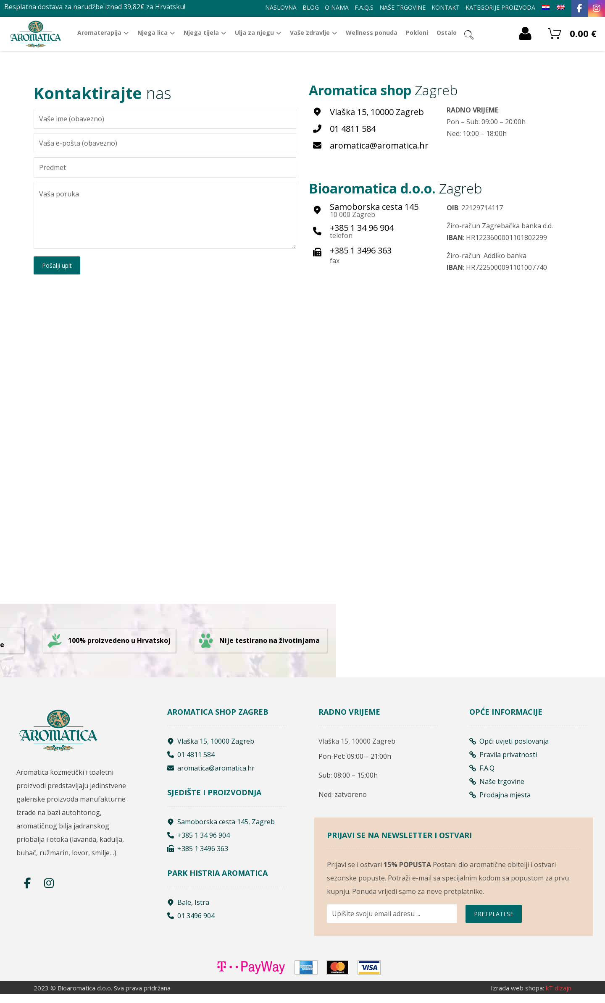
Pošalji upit (57, 266)
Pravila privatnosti (503, 762)
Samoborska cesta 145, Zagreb (221, 829)
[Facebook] (579, 8)
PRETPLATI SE (493, 926)
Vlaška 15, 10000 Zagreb (210, 749)
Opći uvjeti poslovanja (509, 749)
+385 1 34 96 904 (198, 843)
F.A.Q (482, 776)
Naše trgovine (496, 789)
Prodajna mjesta (500, 802)
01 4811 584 (191, 762)
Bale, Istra (188, 910)
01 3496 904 (191, 923)
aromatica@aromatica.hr (211, 776)
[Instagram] (596, 8)
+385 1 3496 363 (197, 856)
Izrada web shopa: (517, 997)
